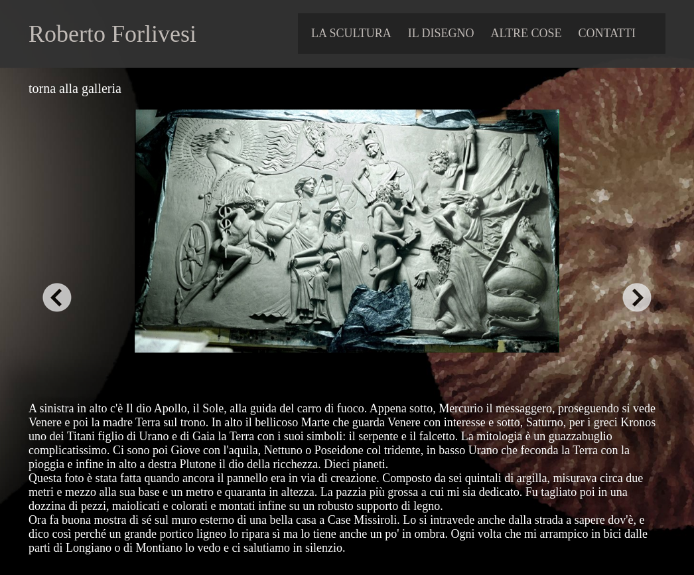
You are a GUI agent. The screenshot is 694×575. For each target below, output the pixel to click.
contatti (607, 33)
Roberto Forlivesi (112, 34)
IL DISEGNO (441, 33)
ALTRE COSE (526, 33)
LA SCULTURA (351, 33)
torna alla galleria (75, 88)
